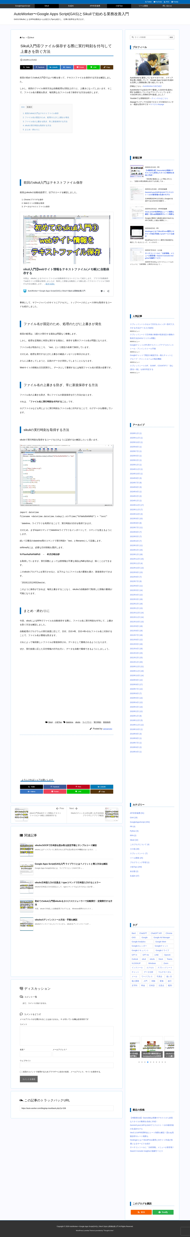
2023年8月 (136, 523)
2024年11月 (136, 469)
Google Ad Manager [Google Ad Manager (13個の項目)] (162, 937)
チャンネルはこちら (159, 98)
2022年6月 (136, 586)
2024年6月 (136, 487)
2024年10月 (136, 474)
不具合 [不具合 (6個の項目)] (159, 976)
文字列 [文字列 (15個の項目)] (134, 985)
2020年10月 (137, 675)
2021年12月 (137, 613)
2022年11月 (136, 563)
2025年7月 (136, 451)
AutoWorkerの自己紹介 (152, 86)
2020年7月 (136, 689)
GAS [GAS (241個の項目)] (134, 937)
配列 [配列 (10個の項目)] (170, 985)
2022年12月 (137, 559)
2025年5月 (136, 456)
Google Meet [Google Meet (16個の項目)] (160, 942)
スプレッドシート (139, 853)
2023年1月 (136, 554)
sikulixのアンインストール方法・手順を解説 (56, 920)
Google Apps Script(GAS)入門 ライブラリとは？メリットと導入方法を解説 (71, 864)
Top (23, 38)
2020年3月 (136, 707)
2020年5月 (136, 698)
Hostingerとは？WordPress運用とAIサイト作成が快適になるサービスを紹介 (159, 233)
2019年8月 (136, 738)
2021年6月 (136, 640)
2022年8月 (136, 577)
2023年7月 (136, 527)
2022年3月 (136, 599)
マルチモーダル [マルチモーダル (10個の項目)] (164, 972)
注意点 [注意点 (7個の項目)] (161, 985)
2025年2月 (136, 460)
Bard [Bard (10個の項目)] (134, 933)
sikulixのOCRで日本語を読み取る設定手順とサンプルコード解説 (66, 845)
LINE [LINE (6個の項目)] (157, 955)
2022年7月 (136, 581)
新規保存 (107, 722)
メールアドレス (60, 1050)
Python (134, 831)
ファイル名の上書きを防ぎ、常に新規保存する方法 (45, 121)
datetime (69, 722)
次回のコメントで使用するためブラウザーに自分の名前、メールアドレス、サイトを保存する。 (62, 1072)
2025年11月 (136, 438)
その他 (134, 849)
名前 (22, 1050)
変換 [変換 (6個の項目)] (161, 981)
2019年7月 (136, 743)
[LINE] (93, 67)
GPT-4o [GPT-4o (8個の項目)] (146, 955)
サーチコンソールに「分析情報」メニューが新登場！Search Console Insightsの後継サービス (159, 255)
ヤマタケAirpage (157, 104)
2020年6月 (136, 693)
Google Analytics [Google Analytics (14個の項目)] (138, 942)
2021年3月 (136, 653)
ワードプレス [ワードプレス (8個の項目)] (147, 976)
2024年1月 (136, 501)
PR (132, 826)
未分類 (134, 871)
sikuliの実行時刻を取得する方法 (37, 125)
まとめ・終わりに (31, 129)
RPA (133, 835)
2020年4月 (136, 702)
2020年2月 (136, 711)
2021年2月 (136, 657)
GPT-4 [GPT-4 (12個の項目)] (134, 955)
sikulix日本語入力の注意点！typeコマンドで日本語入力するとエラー (68, 882)
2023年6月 (136, 532)
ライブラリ (87, 722)
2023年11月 (136, 509)
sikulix (77, 722)
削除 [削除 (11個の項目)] (153, 981)
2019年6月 (136, 747)
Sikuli (32, 38)
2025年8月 (136, 447)
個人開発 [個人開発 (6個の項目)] (135, 981)
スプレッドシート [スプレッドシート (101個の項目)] (165, 967)
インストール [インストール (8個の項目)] (137, 967)
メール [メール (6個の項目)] (134, 976)
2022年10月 (137, 568)
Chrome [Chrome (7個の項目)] (169, 933)
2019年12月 (136, 720)
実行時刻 (97, 722)
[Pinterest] (78, 787)
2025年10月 (136, 442)
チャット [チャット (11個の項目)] (135, 972)
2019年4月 (136, 752)
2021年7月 (136, 635)
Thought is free (108, 1230)
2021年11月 (137, 617)
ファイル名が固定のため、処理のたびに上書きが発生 (46, 117)
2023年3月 (136, 545)
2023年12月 (137, 505)
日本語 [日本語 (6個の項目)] (152, 985)
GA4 (133, 817)
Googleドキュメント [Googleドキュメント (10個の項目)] (140, 950)
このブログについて (139, 844)
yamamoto (107, 729)
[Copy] (106, 67)
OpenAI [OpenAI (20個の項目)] (167, 955)
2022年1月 (136, 608)
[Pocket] (80, 67)
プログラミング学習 (139, 862)
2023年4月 (136, 541)
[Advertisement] (66, 154)
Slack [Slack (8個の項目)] (160, 959)
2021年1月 (136, 662)
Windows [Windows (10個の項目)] (152, 963)
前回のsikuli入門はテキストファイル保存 (41, 113)
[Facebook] (40, 67)
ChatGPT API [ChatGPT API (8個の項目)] (156, 933)
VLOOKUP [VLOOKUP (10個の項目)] (136, 963)
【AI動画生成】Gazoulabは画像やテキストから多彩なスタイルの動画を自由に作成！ (159, 172)
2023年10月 (136, 514)
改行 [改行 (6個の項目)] (170, 981)
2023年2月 (136, 550)
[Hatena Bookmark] (67, 67)
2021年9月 (136, 626)
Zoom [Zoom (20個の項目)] (166, 963)
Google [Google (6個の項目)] (145, 937)
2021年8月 (136, 631)
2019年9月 (136, 734)
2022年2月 (136, 604)
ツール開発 (136, 858)
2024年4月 (136, 492)
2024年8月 (136, 478)
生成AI (134, 876)
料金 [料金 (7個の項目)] (143, 985)
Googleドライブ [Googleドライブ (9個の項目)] (162, 950)
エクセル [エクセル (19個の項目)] (150, 967)
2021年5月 (136, 644)
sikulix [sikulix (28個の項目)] (152, 959)
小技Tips (58, 722)
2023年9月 (136, 518)
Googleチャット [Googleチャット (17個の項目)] (161, 946)
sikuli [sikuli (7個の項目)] (144, 959)
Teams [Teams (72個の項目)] (169, 959)
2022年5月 (136, 590)
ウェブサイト (25, 1061)
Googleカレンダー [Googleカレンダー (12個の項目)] (139, 946)
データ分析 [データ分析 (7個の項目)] (148, 972)
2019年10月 (136, 729)
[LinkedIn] (53, 67)
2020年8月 (136, 684)
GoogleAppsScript (140, 822)
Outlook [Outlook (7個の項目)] (135, 959)
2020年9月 (136, 680)
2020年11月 (137, 671)
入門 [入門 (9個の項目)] (145, 981)
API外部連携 (137, 813)
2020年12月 (137, 666)
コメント (23, 1024)
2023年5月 (136, 536)
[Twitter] (26, 67)
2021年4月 (136, 649)
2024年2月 (136, 496)
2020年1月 (136, 716)
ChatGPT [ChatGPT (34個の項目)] (143, 933)
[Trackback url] (66, 1108)
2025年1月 (136, 465)
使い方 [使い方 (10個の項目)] (169, 976)
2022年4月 (136, 595)
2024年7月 (136, 483)
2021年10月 (137, 622)
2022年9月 (136, 572)
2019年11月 (137, 725)
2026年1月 (136, 433)
